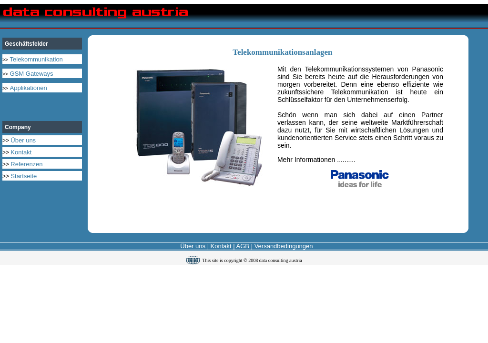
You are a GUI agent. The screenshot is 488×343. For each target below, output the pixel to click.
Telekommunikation (36, 59)
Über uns (23, 140)
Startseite (23, 176)
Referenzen (26, 164)
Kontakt (20, 152)
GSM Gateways (31, 73)
